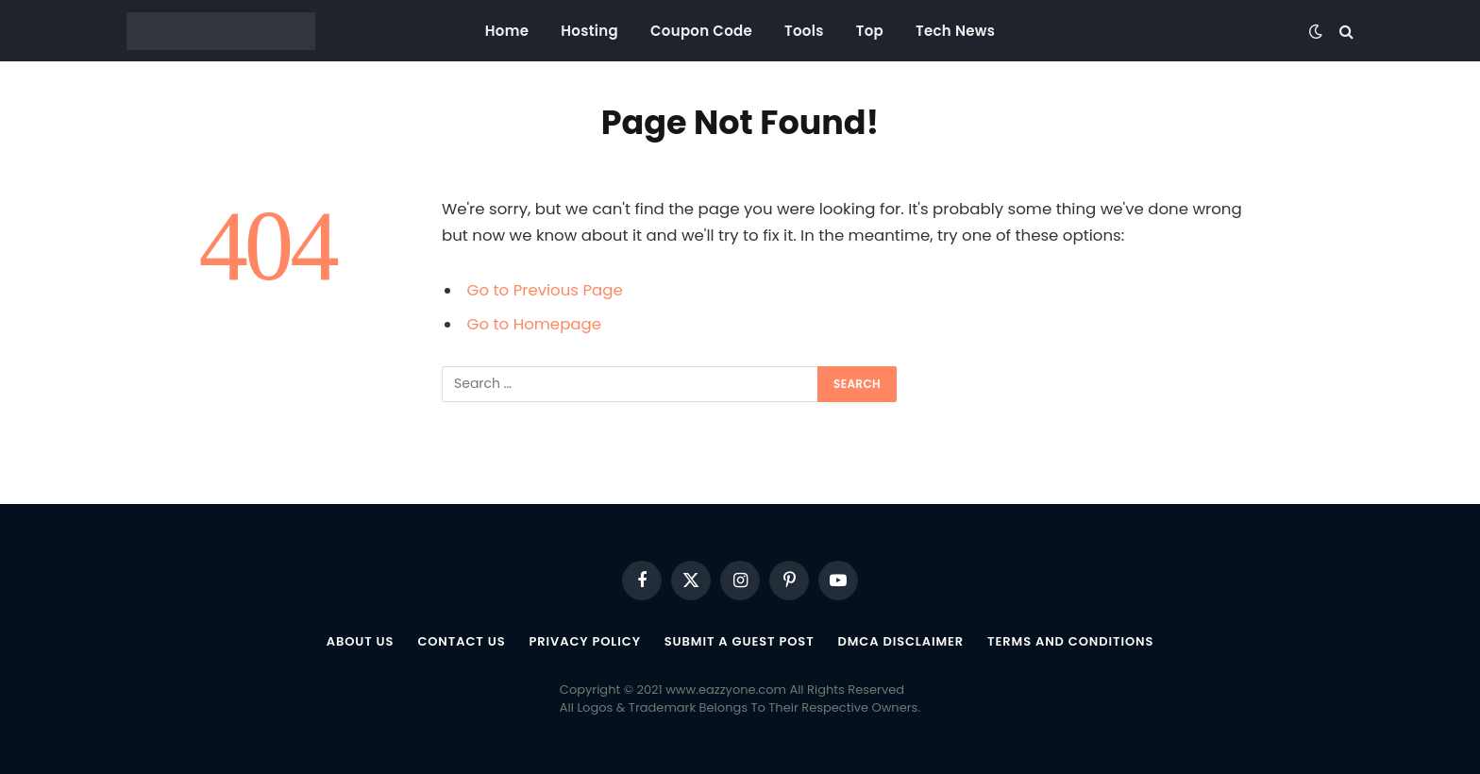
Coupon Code (701, 31)
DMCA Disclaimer (901, 641)
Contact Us (461, 641)
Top (869, 31)
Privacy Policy (584, 641)
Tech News (955, 31)
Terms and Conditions (1070, 641)
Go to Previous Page (545, 290)
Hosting (589, 31)
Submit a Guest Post (739, 641)
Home (507, 31)
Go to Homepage (534, 324)
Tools (804, 31)
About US (360, 641)
